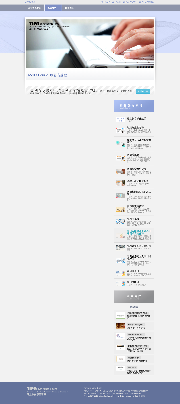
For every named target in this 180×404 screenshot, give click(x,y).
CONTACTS (129, 2)
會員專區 (69, 8)
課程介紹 (143, 91)
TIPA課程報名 (146, 2)
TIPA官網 (30, 2)
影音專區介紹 (34, 8)
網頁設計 (142, 396)
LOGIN (116, 2)
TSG (136, 396)
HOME (105, 2)
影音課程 (53, 8)
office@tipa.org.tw (98, 393)
